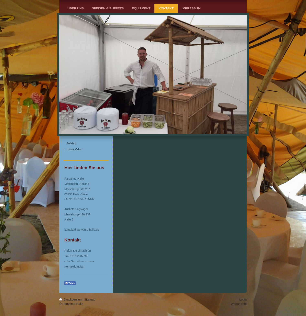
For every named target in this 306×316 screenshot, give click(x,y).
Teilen (70, 283)
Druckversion (71, 299)
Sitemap (89, 299)
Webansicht (239, 303)
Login (243, 299)
